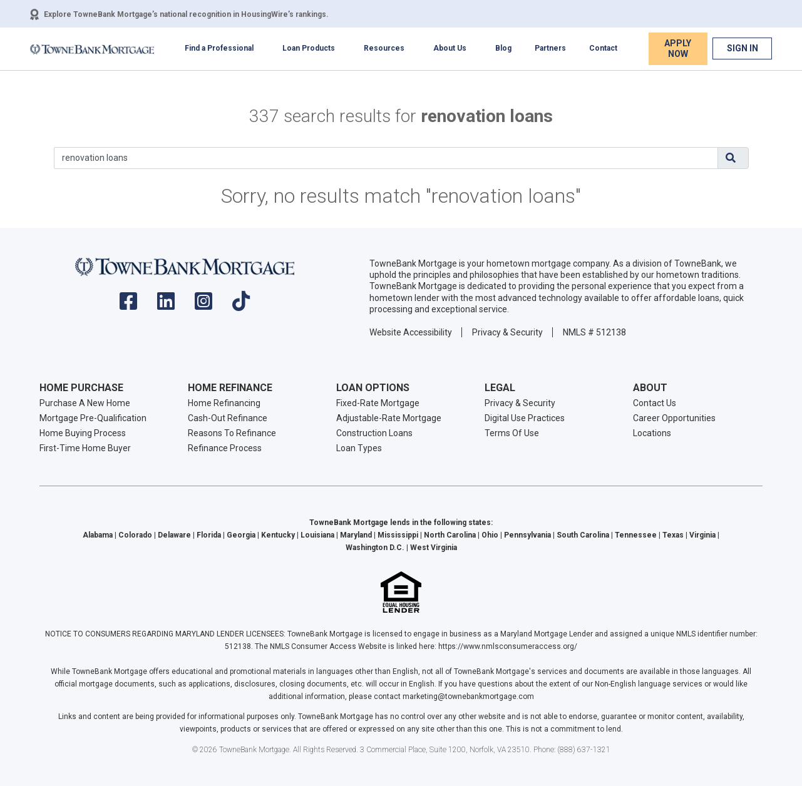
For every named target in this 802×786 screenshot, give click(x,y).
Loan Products (308, 48)
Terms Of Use (512, 433)
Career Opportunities (674, 418)
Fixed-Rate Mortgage (377, 403)
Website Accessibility (410, 332)
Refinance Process (225, 448)
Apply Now (677, 48)
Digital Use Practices (525, 418)
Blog (503, 48)
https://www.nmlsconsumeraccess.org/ (507, 646)
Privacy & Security (507, 332)
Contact (603, 48)
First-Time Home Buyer (85, 448)
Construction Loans (374, 433)
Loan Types (359, 448)
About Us (449, 48)
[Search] (386, 158)
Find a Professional (219, 48)
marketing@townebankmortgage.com (468, 696)
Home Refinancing (224, 403)
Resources (384, 48)
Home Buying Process (82, 433)
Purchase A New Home (84, 403)
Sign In (742, 48)
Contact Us (654, 403)
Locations (652, 433)
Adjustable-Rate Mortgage (388, 418)
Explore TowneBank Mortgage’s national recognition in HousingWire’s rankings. (186, 14)
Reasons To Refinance (232, 433)
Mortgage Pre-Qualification (93, 418)
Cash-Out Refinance (227, 418)
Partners (550, 48)
